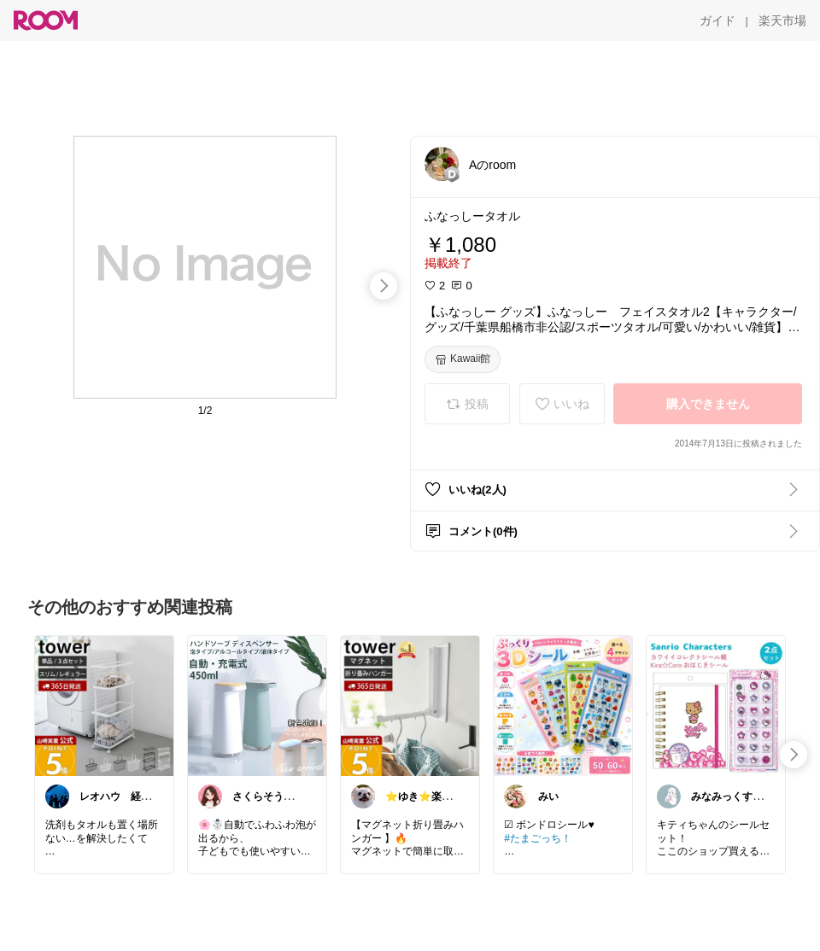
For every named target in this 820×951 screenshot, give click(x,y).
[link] (104, 705)
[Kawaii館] (463, 359)
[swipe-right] (383, 286)
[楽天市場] (782, 20)
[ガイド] (717, 20)
